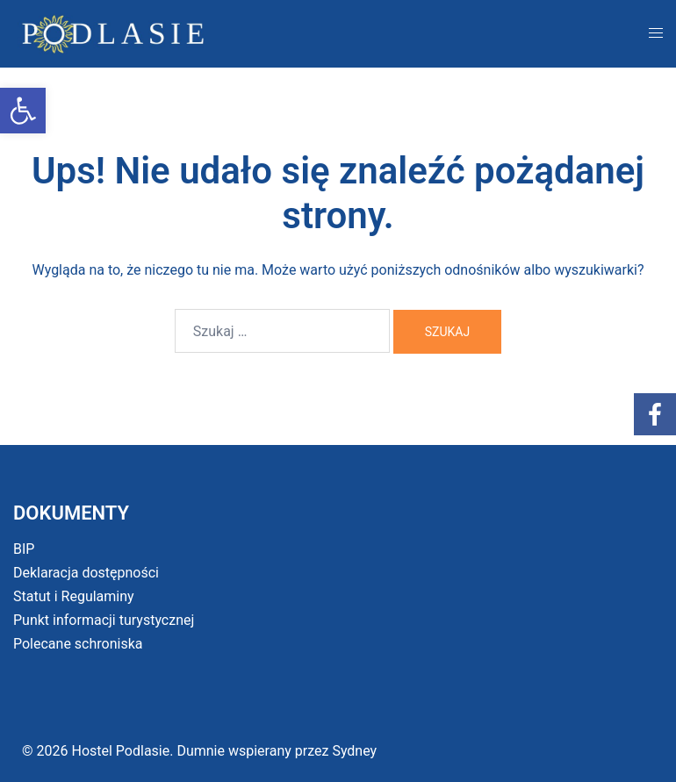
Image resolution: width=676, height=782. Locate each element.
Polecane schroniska (78, 643)
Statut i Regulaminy (73, 596)
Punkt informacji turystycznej (103, 620)
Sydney (354, 751)
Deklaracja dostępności (86, 572)
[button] (23, 110)
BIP (23, 549)
